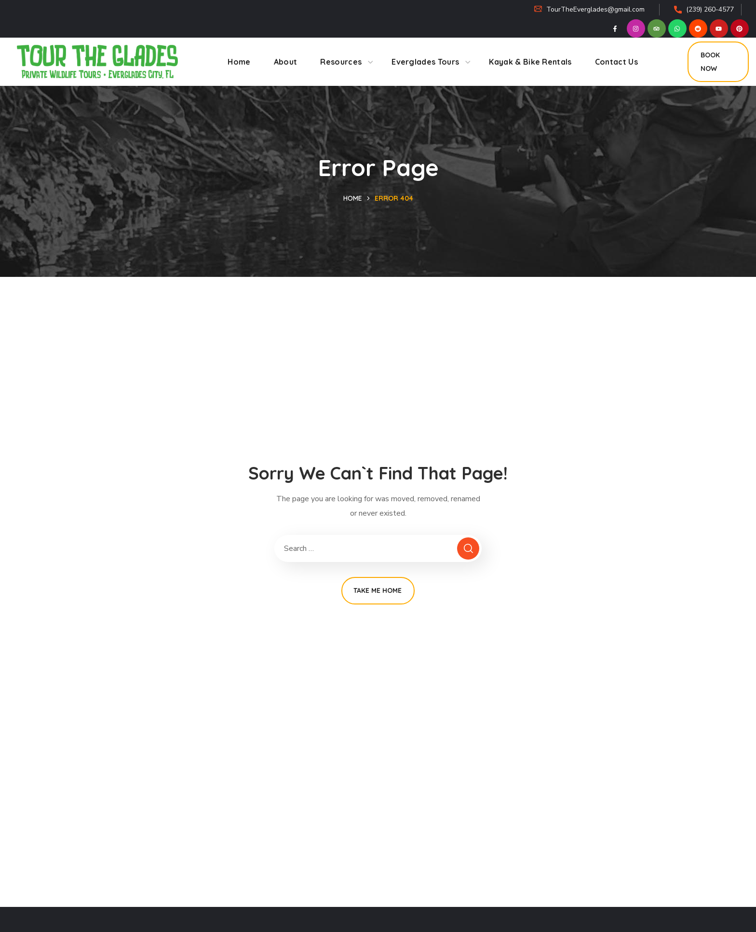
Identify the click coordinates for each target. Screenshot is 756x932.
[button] (718, 61)
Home (352, 198)
